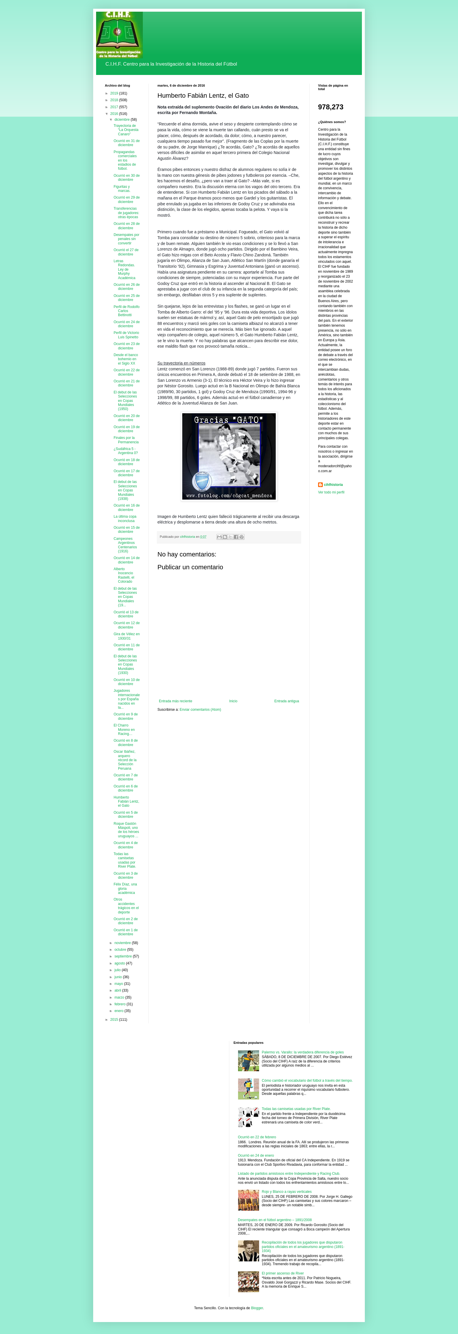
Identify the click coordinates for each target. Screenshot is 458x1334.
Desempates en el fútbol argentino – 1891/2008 (275, 1220)
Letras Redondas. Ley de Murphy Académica (124, 269)
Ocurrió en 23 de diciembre (127, 346)
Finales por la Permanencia (126, 440)
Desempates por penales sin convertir (126, 239)
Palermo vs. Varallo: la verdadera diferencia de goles (303, 1052)
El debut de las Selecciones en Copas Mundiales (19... (125, 597)
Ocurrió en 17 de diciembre (127, 473)
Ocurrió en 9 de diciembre (126, 716)
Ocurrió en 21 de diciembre (127, 383)
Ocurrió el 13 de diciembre (126, 614)
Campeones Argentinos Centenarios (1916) (125, 545)
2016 (114, 114)
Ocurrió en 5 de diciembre (126, 814)
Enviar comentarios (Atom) (200, 710)
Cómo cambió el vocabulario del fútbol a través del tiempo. (307, 1081)
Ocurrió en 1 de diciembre (126, 932)
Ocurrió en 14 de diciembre (127, 560)
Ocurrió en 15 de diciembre (127, 530)
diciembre (122, 120)
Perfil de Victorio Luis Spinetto (126, 335)
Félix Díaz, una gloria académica (125, 888)
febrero (120, 1004)
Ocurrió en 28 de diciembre (127, 226)
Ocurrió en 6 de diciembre (126, 788)
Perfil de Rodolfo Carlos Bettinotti (127, 311)
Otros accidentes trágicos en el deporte (126, 905)
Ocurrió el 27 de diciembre (126, 252)
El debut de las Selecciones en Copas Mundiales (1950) (125, 400)
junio (118, 977)
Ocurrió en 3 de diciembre (126, 875)
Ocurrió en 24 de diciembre (127, 324)
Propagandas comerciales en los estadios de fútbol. (125, 160)
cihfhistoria (333, 485)
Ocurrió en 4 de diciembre (126, 845)
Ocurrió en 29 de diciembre (127, 199)
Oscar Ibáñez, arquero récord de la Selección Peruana (125, 760)
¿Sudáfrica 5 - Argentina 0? (126, 451)
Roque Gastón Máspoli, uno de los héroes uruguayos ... (126, 830)
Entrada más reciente (175, 701)
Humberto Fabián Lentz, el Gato (126, 801)
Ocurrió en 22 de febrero (257, 1137)
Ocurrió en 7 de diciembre (126, 777)
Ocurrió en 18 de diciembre (127, 462)
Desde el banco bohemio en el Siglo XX (126, 359)
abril (118, 990)
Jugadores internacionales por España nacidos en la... (127, 699)
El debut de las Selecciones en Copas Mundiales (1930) (125, 664)
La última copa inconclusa (125, 518)
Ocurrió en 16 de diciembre (127, 507)
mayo (119, 984)
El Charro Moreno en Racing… (124, 729)
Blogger (257, 1308)
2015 (114, 1020)
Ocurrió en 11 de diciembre (127, 647)
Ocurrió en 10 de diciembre (127, 682)
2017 (114, 107)
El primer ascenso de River (283, 1273)
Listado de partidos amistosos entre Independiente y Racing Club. (289, 1174)
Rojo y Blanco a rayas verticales (287, 1192)
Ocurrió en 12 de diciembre (127, 625)
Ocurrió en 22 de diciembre (127, 372)
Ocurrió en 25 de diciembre (127, 298)
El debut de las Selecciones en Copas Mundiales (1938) (125, 490)
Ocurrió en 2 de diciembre (126, 921)
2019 (114, 93)
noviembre (123, 943)
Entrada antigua (286, 701)
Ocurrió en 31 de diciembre (127, 143)
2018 (114, 100)
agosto (120, 963)
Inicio (233, 701)
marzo (119, 997)
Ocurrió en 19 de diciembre (127, 429)
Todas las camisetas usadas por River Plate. (125, 860)
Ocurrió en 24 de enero (256, 1155)
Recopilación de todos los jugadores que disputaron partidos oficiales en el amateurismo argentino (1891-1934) (303, 1246)
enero (119, 1011)
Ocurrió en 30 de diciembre (127, 178)
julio (118, 970)
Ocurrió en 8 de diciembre (126, 742)
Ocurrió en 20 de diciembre (127, 418)
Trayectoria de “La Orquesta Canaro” (126, 130)
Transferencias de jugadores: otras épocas (126, 212)
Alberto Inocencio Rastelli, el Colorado (124, 575)
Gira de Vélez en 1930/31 (127, 636)
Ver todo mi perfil (331, 492)
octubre (120, 950)
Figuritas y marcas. (122, 189)
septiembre (123, 956)
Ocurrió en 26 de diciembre (127, 287)
